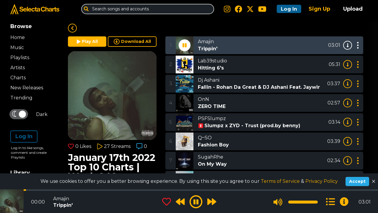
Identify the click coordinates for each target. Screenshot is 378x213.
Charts (18, 77)
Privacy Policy (321, 181)
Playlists (19, 57)
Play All (87, 41)
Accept (357, 181)
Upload (353, 9)
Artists (17, 67)
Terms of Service (281, 181)
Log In (287, 9)
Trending (21, 98)
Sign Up (319, 9)
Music (17, 47)
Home (17, 37)
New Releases (26, 88)
